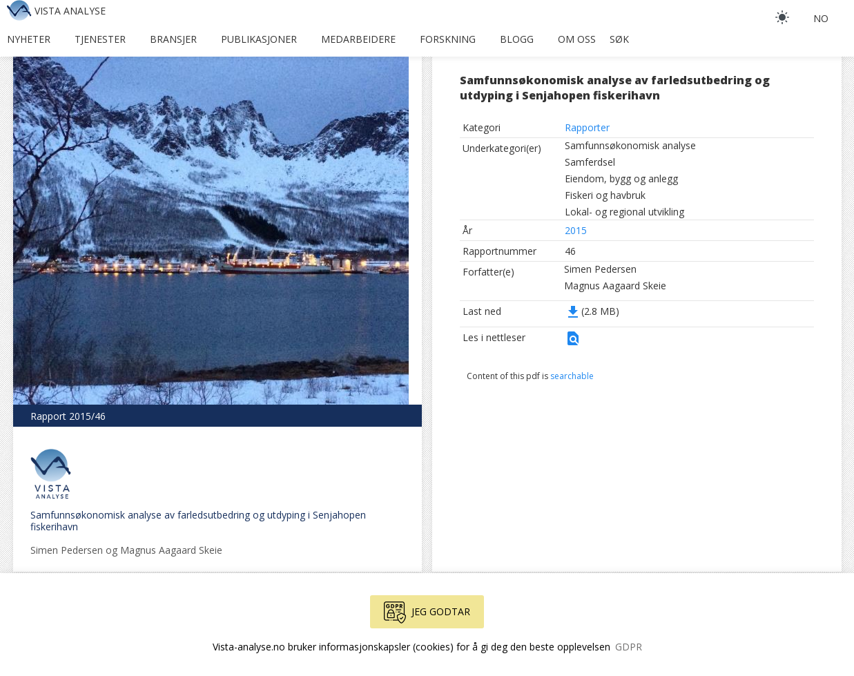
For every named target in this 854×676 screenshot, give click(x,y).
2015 (576, 230)
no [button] (820, 18)
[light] (782, 17)
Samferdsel (590, 161)
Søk (619, 39)
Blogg (517, 39)
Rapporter (587, 127)
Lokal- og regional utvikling (624, 211)
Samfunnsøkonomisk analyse (630, 145)
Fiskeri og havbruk (605, 195)
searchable (572, 376)
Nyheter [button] (28, 39)
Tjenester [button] (100, 39)
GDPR (628, 646)
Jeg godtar (427, 612)
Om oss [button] (577, 39)
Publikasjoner (259, 39)
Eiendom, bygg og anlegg (621, 178)
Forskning (448, 39)
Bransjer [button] (173, 39)
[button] (573, 342)
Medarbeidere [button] (358, 39)
